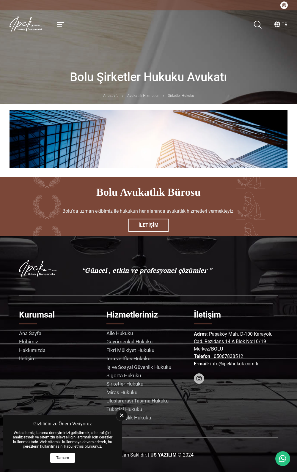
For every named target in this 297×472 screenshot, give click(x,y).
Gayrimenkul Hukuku (129, 342)
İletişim (148, 225)
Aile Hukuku (119, 333)
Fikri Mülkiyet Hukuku (130, 350)
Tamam (62, 457)
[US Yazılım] (163, 455)
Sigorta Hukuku (123, 375)
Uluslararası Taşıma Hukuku (137, 401)
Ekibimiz (28, 342)
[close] (122, 415)
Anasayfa (111, 96)
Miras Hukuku (121, 392)
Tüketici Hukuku (124, 409)
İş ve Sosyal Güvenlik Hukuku (138, 367)
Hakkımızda (32, 350)
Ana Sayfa (30, 333)
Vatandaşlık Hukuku (128, 418)
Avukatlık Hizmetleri (143, 96)
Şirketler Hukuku (124, 384)
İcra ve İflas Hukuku (128, 359)
